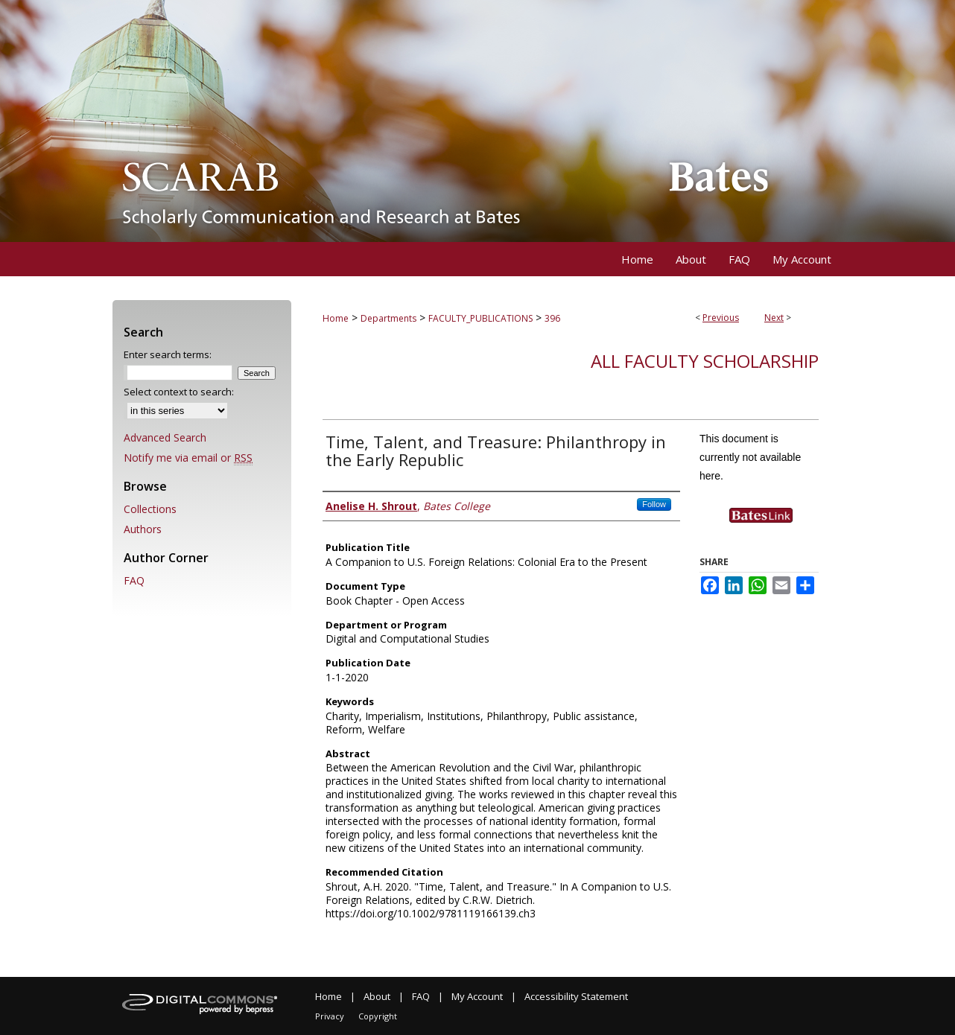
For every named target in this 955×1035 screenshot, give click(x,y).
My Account (477, 996)
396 (552, 318)
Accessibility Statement (576, 996)
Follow (654, 504)
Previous (720, 317)
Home (336, 318)
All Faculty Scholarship (705, 360)
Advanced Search (165, 437)
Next (774, 317)
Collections (150, 509)
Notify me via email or (188, 457)
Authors (143, 529)
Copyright (377, 1016)
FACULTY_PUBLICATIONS (480, 318)
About (377, 996)
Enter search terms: (168, 354)
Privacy (329, 1016)
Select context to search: (179, 391)
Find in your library (774, 529)
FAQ (134, 580)
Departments (388, 318)
